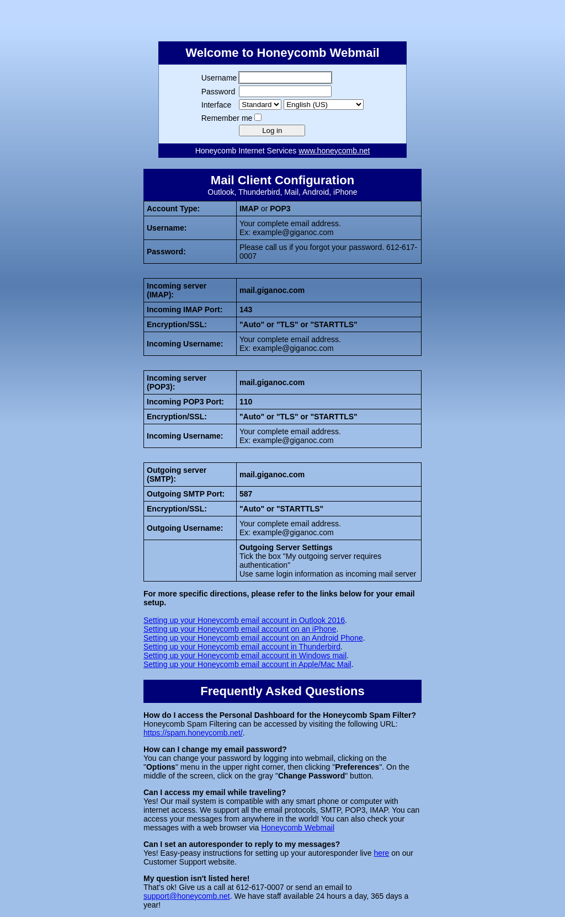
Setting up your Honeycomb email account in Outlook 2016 (244, 620)
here (381, 853)
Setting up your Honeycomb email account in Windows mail (245, 655)
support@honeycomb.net (186, 896)
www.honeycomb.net (334, 150)
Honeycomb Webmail (297, 827)
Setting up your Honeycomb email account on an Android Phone (253, 637)
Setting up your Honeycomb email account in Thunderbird (241, 646)
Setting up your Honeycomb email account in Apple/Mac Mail (247, 664)
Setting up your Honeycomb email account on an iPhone (239, 629)
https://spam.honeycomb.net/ (193, 732)
